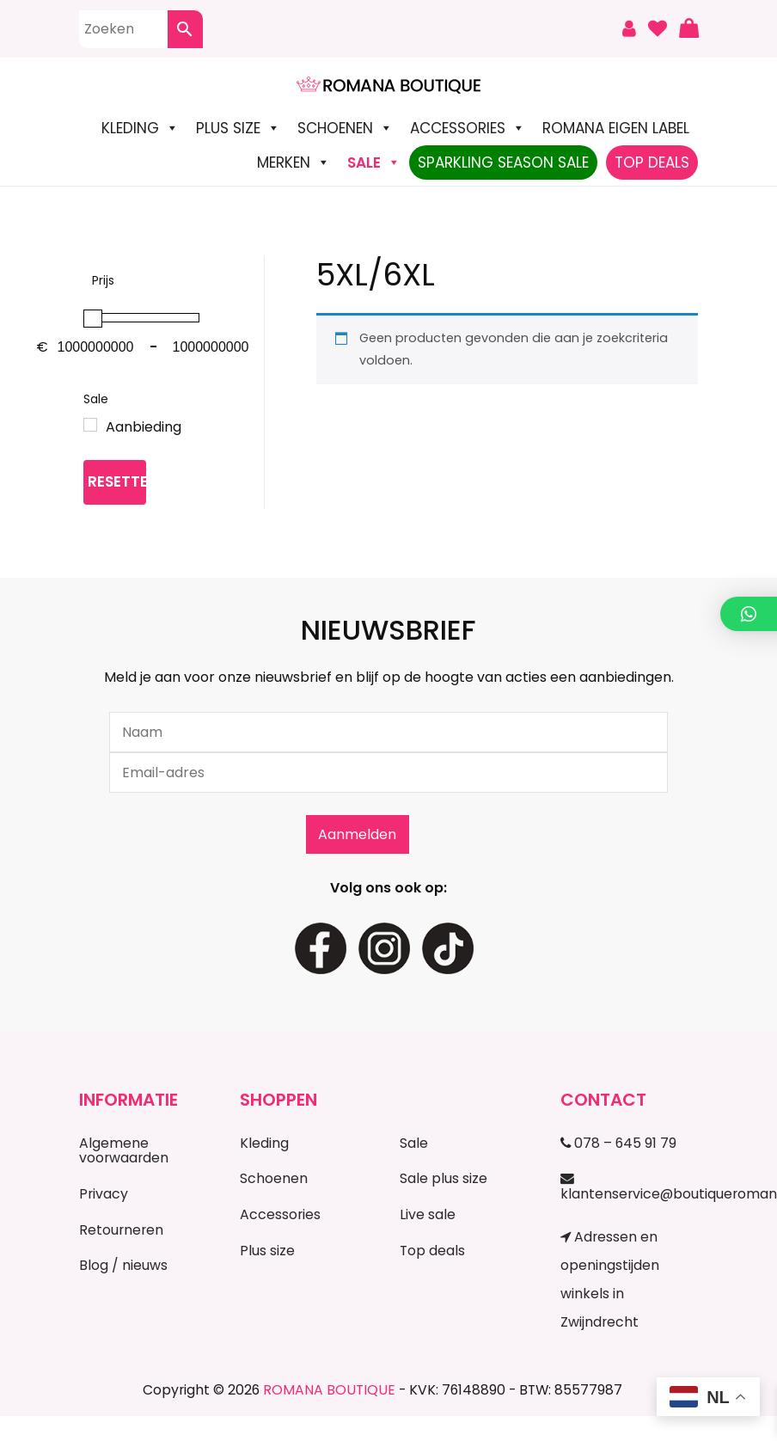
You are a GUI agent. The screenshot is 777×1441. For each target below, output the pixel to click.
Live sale (428, 1214)
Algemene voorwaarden (123, 1150)
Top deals (432, 1250)
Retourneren (121, 1230)
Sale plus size (443, 1178)
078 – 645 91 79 (618, 1143)
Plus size (238, 128)
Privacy (103, 1194)
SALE (374, 162)
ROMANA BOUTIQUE (329, 1390)
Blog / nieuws (123, 1265)
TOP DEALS (652, 162)
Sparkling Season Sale (503, 162)
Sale (414, 1143)
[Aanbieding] (90, 425)
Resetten (117, 481)
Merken (293, 162)
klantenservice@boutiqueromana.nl (629, 1187)
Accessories (467, 128)
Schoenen (345, 128)
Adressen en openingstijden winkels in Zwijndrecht (609, 1280)
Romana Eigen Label (615, 128)
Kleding (140, 128)
